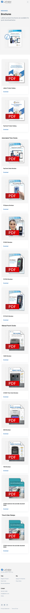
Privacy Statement (5, 608)
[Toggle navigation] (27, 2)
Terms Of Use (15, 608)
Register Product (5, 578)
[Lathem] (7, 2)
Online (2, 596)
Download (5, 91)
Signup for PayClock (20, 578)
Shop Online (18, 581)
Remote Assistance (5, 583)
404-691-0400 (4, 591)
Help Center (3, 581)
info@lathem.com (5, 593)
